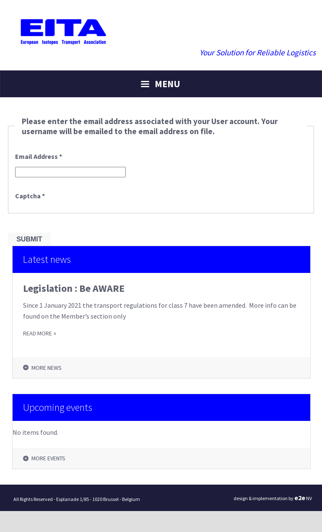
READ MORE (37, 333)
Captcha (30, 196)
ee (299, 497)
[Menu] (161, 83)
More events (48, 458)
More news (46, 367)
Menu (167, 84)
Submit (29, 239)
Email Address (38, 156)
